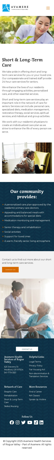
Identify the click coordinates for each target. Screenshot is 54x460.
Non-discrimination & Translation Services (39, 375)
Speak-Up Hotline (37, 399)
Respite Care (10, 391)
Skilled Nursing (11, 406)
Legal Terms (35, 362)
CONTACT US (10, 269)
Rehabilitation (10, 395)
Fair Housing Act (37, 369)
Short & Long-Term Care (13, 401)
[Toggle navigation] (48, 8)
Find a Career (35, 391)
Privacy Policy (36, 365)
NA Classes (34, 395)
